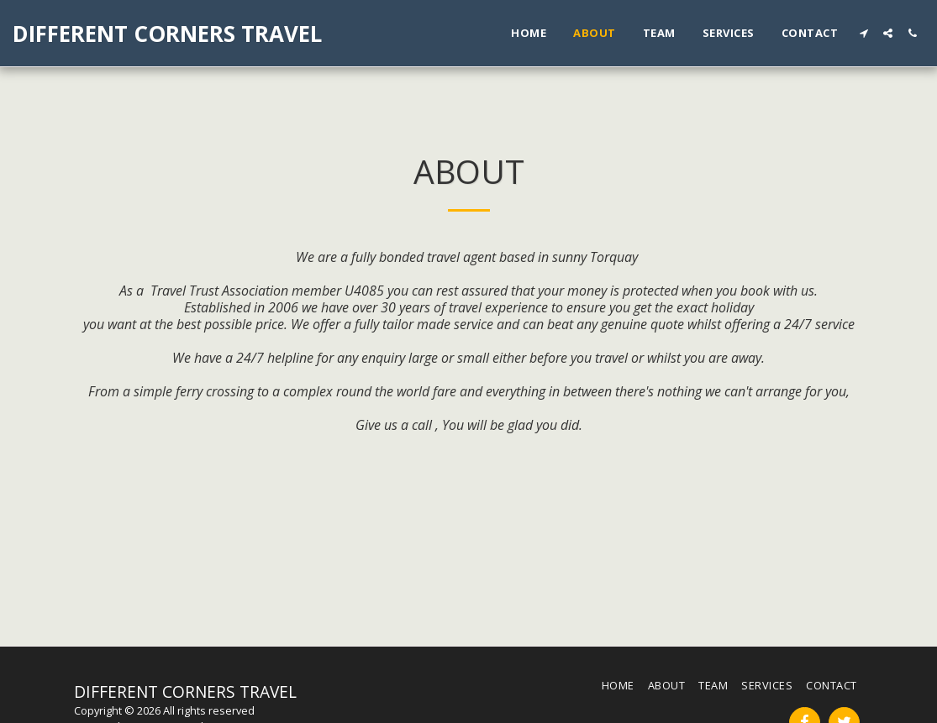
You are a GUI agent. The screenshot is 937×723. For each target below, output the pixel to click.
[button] (863, 33)
